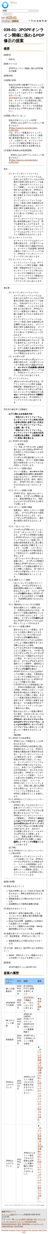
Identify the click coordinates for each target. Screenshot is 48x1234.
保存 (19, 1224)
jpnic (42, 1205)
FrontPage (6, 21)
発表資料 (39, 1001)
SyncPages (18, 1226)
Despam (29, 1219)
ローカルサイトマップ (15, 1222)
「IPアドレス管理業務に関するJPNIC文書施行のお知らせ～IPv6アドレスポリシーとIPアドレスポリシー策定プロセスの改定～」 (40, 1164)
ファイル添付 (20, 1219)
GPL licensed (33, 1230)
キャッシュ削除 (8, 1215)
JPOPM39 (28, 997)
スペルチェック (37, 1224)
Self (3, 18)
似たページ (38, 1219)
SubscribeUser (7, 1226)
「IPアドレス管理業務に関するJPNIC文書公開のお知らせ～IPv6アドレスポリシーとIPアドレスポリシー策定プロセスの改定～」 (40, 1085)
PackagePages (30, 1222)
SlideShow (26, 1224)
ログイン (13, 2)
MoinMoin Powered (8, 1230)
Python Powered (22, 1230)
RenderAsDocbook (9, 1224)
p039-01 (11, 17)
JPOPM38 (13, 98)
